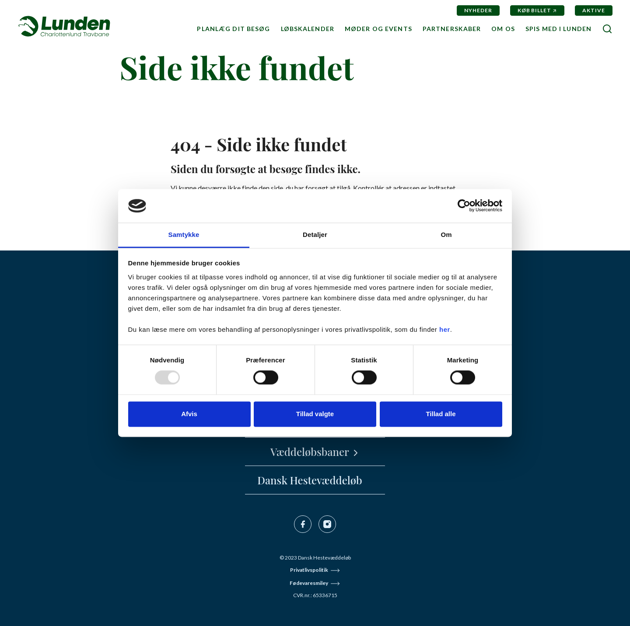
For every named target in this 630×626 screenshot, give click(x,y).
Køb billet (535, 10)
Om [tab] (446, 234)
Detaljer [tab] (315, 234)
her (444, 329)
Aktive (593, 10)
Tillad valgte (315, 413)
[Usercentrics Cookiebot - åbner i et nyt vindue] (464, 205)
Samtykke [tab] (184, 234)
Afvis (189, 413)
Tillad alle (440, 413)
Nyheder (478, 10)
